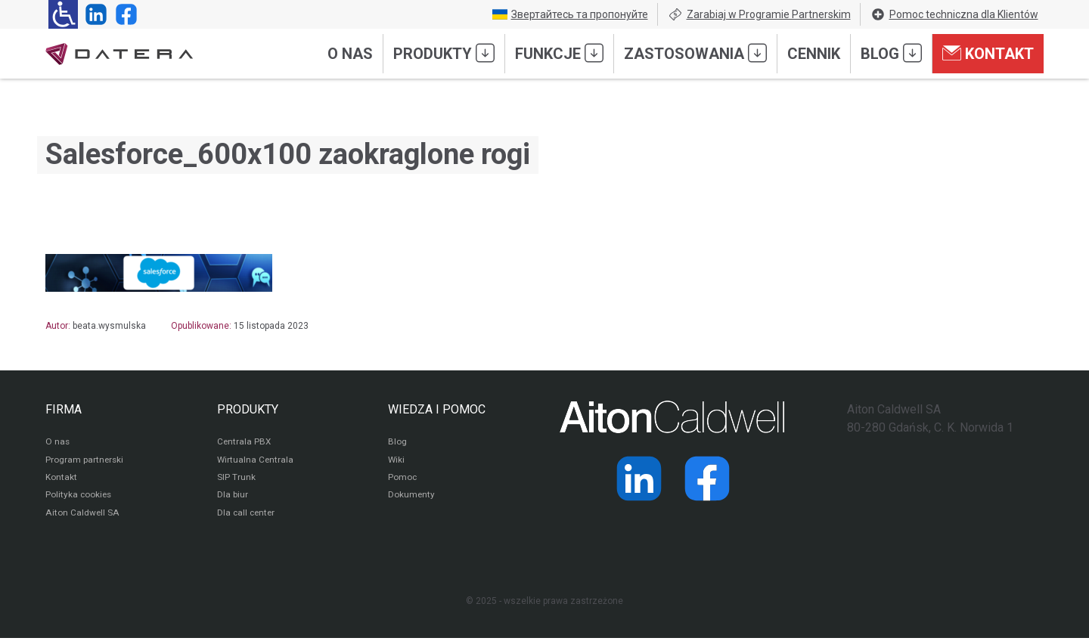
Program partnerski (85, 461)
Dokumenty (412, 497)
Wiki (396, 461)
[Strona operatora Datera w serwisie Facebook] (123, 14)
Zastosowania (695, 53)
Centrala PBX (244, 443)
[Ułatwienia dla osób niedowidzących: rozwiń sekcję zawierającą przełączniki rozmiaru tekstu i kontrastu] (63, 14)
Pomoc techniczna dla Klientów (954, 14)
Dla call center (247, 515)
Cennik (813, 54)
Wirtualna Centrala (256, 461)
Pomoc (402, 479)
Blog (891, 53)
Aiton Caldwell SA (82, 515)
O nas (350, 54)
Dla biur (232, 497)
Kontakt (988, 53)
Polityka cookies (79, 497)
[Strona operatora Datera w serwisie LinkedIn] (93, 14)
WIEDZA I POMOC (437, 409)
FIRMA (63, 409)
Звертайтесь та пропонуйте (570, 14)
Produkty (444, 53)
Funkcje (559, 53)
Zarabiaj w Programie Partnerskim (759, 14)
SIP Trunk (236, 479)
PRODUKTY (247, 409)
